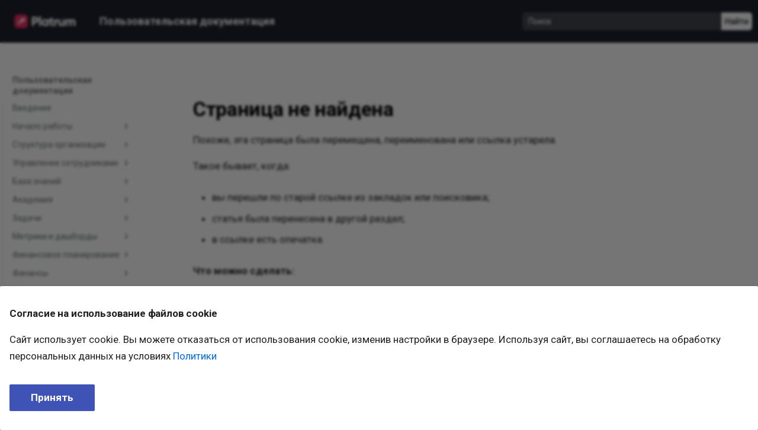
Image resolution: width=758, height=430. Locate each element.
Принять (52, 397)
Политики (195, 356)
